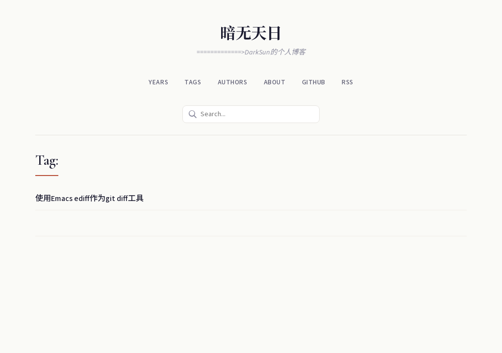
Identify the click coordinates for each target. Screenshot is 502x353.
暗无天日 (250, 33)
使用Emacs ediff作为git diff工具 (89, 198)
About (275, 82)
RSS (347, 82)
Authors (233, 82)
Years (158, 82)
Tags (192, 82)
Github (314, 82)
